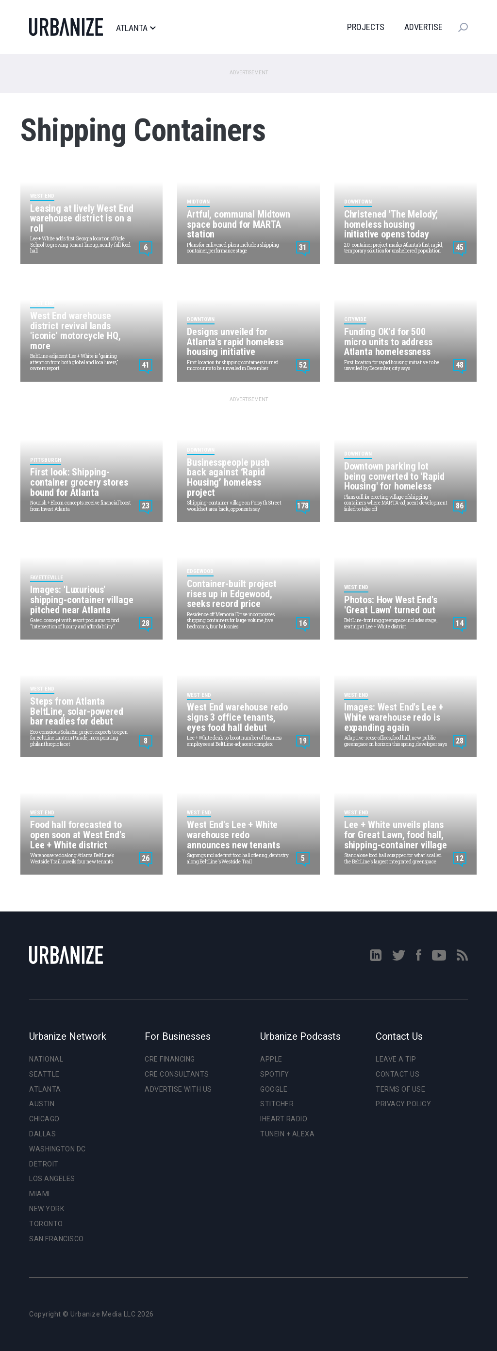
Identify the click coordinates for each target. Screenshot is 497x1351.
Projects (365, 27)
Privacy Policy (403, 1104)
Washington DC (57, 1149)
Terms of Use (400, 1089)
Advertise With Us (178, 1089)
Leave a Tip (396, 1059)
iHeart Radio (283, 1119)
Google (273, 1089)
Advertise (423, 27)
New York (46, 1209)
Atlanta (135, 28)
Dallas (42, 1134)
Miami (39, 1194)
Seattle (44, 1074)
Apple (271, 1059)
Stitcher (277, 1104)
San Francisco (56, 1239)
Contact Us (397, 1074)
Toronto (46, 1224)
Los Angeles (52, 1178)
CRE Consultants (177, 1074)
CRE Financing (170, 1059)
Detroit (44, 1164)
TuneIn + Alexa (287, 1134)
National (46, 1059)
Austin (41, 1104)
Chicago (44, 1119)
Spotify (274, 1074)
